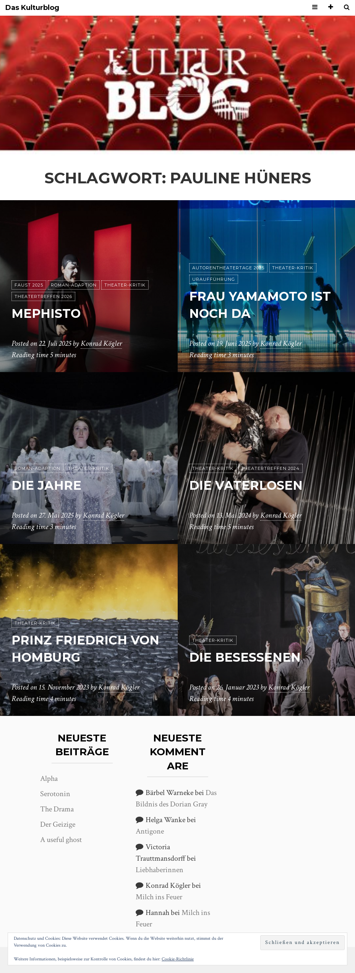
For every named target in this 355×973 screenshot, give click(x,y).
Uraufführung (213, 279)
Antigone (150, 831)
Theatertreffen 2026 (43, 296)
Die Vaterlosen (246, 485)
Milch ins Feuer (159, 897)
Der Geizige (57, 824)
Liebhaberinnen (159, 870)
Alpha (49, 779)
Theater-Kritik (125, 285)
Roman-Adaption (74, 285)
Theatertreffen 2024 (270, 468)
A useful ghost (61, 840)
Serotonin (55, 794)
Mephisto (46, 313)
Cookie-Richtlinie (178, 959)
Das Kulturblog (32, 8)
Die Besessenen (245, 657)
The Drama (57, 809)
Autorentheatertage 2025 (228, 267)
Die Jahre (46, 485)
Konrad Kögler (101, 343)
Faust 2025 (29, 285)
